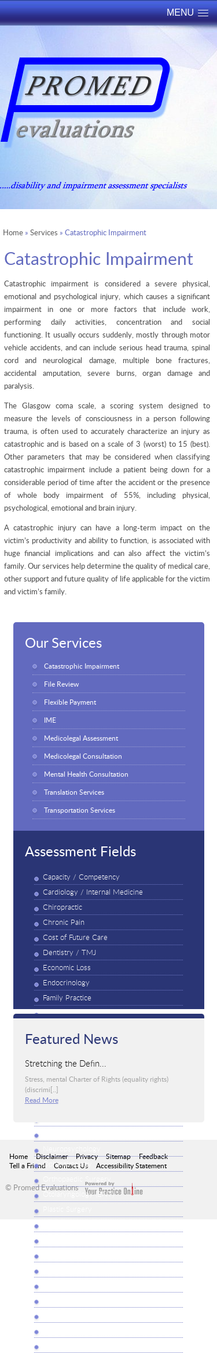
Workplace (60, 1345)
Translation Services (74, 791)
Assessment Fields (80, 850)
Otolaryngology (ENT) (78, 1194)
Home (13, 232)
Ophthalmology (67, 1164)
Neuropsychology (72, 1148)
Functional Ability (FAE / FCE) (91, 1013)
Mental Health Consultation (86, 773)
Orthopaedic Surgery (77, 1179)
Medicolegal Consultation (83, 755)
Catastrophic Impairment (81, 665)
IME (50, 719)
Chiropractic (62, 907)
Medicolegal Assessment (81, 737)
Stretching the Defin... (65, 1062)
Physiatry (58, 1269)
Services (44, 232)
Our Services (63, 642)
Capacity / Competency (81, 877)
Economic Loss (67, 967)
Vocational (59, 1330)
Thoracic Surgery (71, 1299)
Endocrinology (66, 982)
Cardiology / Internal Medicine (93, 892)
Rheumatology (66, 1284)
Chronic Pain (63, 922)
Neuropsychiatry (70, 1133)
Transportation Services (79, 809)
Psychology (61, 1239)
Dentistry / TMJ (69, 952)
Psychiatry (60, 1224)
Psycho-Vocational (72, 1254)
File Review (61, 683)
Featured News (71, 1038)
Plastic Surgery (67, 1209)
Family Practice (67, 997)
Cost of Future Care (75, 937)
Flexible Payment (70, 701)
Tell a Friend (27, 1165)
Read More (41, 1099)
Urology (56, 1315)
